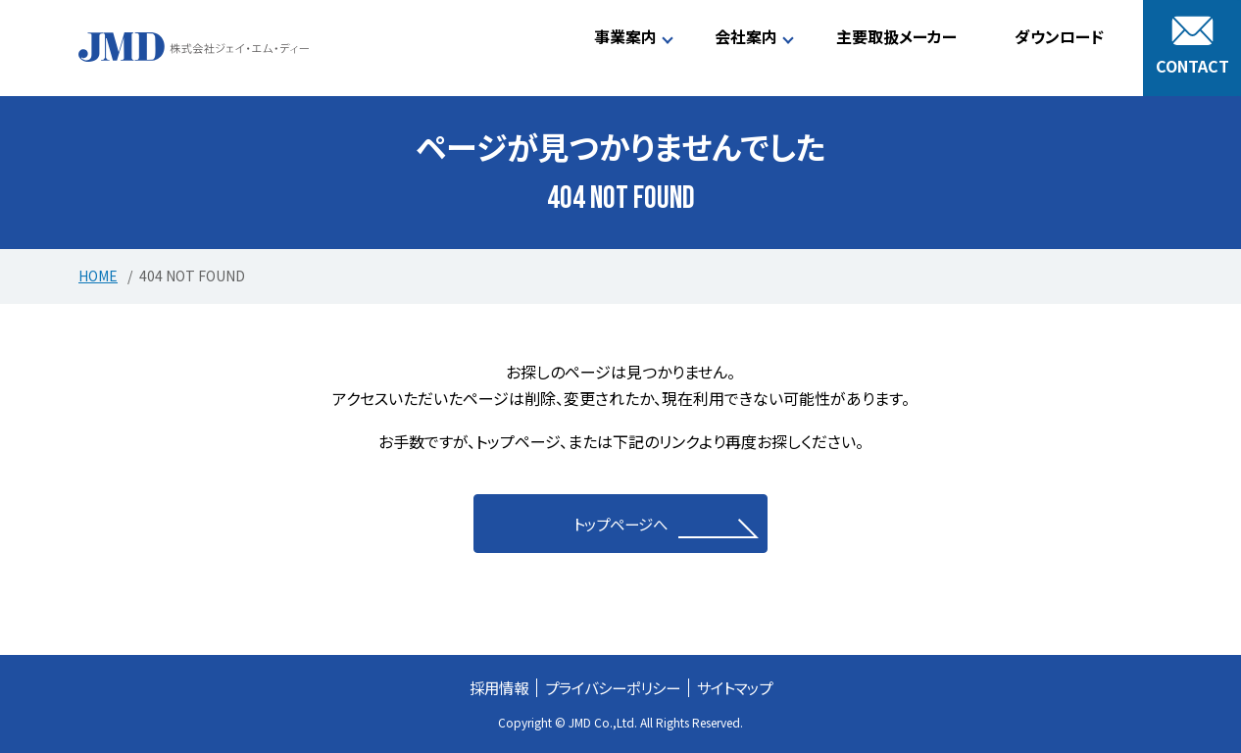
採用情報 (491, 687)
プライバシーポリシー (611, 687)
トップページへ (621, 523)
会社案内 (746, 36)
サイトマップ (741, 687)
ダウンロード (1059, 36)
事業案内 (625, 36)
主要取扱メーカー (896, 36)
